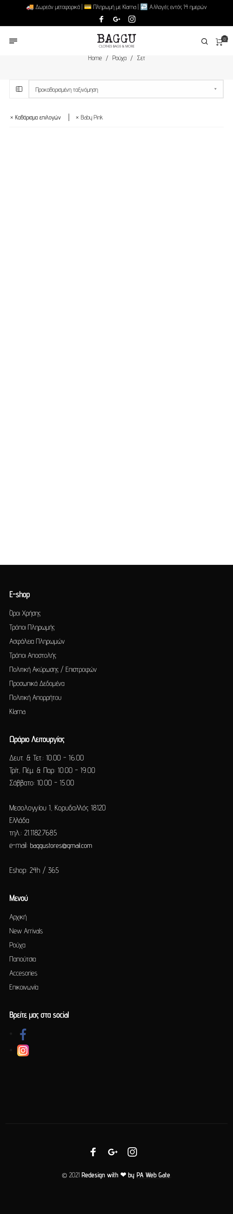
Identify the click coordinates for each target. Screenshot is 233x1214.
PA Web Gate (153, 1175)
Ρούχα (119, 58)
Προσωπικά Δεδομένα (36, 683)
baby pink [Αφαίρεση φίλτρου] (92, 117)
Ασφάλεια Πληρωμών (37, 641)
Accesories (23, 972)
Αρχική (18, 916)
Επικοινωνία (23, 987)
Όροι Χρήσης (25, 613)
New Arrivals (26, 930)
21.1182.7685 (40, 832)
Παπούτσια (22, 958)
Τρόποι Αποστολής (32, 655)
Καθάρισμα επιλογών (38, 117)
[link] (23, 1033)
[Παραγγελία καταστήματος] (126, 89)
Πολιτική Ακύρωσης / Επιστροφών (53, 669)
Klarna (17, 711)
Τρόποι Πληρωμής (32, 627)
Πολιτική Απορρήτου (35, 697)
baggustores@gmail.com (61, 845)
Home (95, 58)
